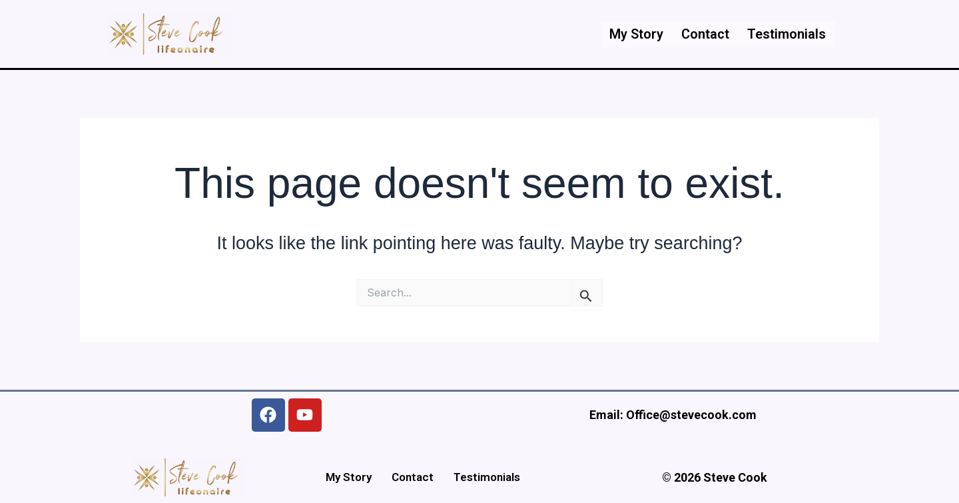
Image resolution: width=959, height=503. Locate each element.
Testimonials (785, 34)
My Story (631, 34)
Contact (702, 34)
